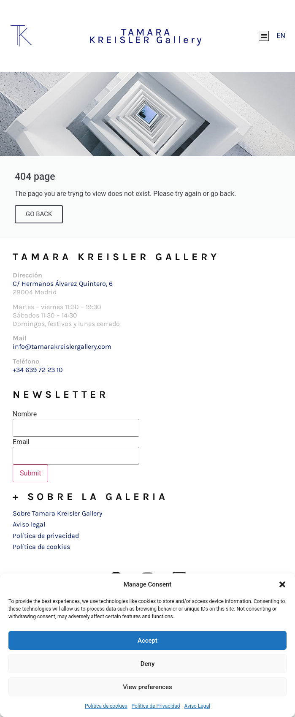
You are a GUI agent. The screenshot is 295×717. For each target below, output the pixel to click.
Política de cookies (106, 706)
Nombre (25, 414)
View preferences (147, 687)
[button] (282, 584)
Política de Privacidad (156, 706)
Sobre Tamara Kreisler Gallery (57, 513)
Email (21, 442)
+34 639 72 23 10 (38, 370)
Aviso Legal (197, 706)
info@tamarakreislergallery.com (62, 346)
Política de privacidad (46, 536)
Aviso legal (29, 524)
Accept (147, 640)
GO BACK (39, 214)
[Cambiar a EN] (281, 36)
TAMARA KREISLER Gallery (146, 36)
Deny (148, 664)
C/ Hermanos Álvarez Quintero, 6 (63, 284)
